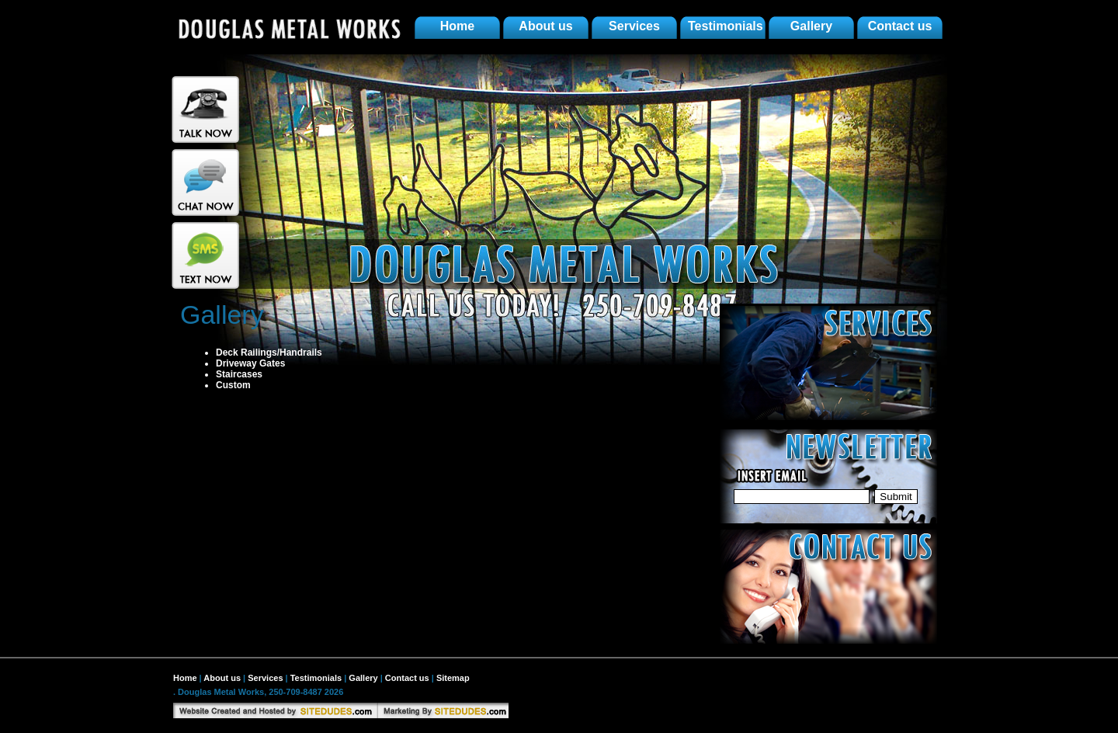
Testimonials (725, 26)
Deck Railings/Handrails (269, 352)
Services (634, 26)
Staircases (239, 374)
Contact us (900, 26)
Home (457, 26)
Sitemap (453, 678)
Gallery (811, 26)
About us (545, 26)
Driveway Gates (250, 363)
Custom (233, 385)
